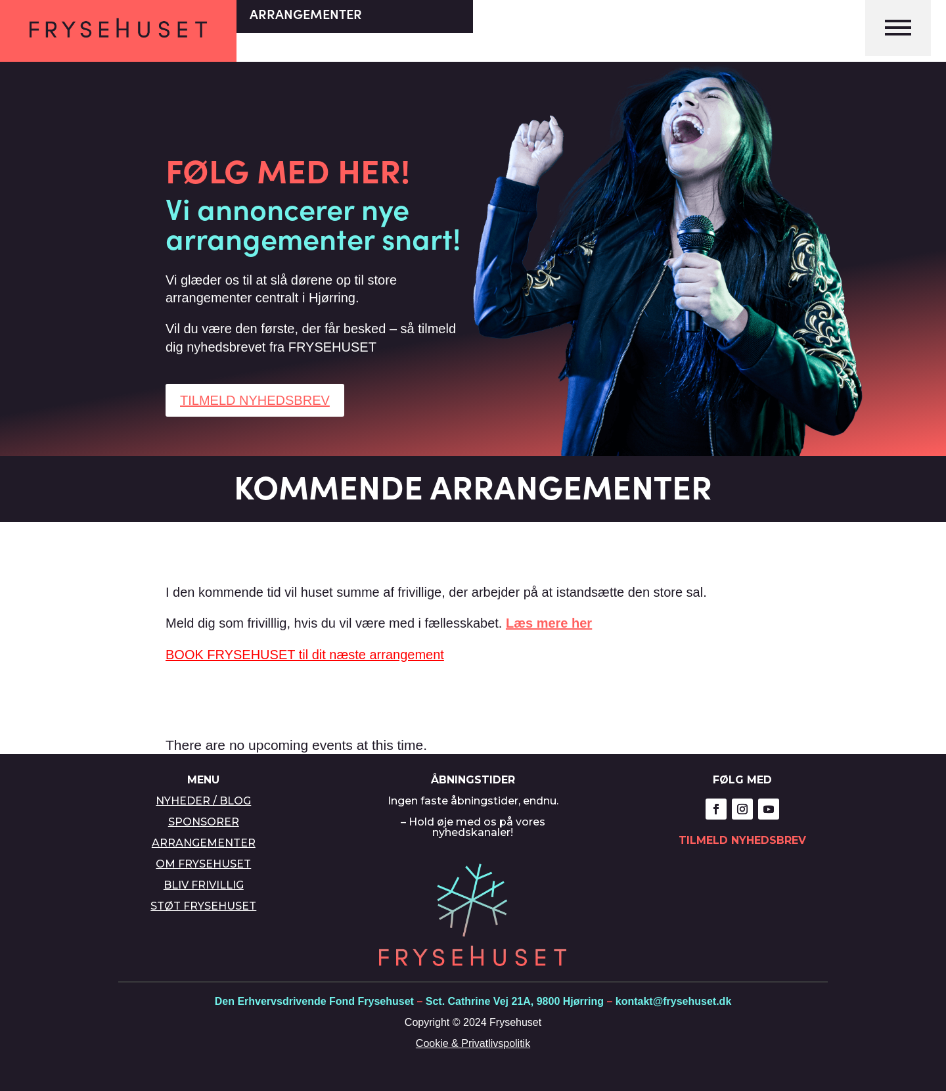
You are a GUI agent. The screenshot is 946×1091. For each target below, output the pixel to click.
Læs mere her (549, 623)
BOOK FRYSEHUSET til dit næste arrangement (305, 654)
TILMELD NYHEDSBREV (255, 400)
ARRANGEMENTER (204, 843)
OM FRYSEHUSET (203, 864)
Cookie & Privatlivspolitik (473, 1043)
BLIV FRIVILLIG (204, 885)
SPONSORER (203, 822)
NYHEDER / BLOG (203, 801)
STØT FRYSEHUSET (203, 906)
